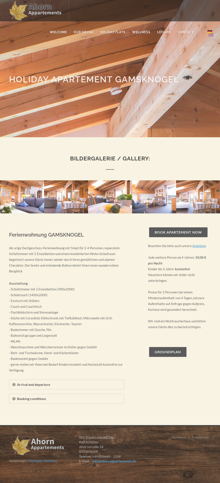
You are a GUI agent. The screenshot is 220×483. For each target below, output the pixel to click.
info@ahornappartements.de (113, 461)
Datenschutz (200, 437)
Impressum (179, 437)
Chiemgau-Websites (42, 461)
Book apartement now (178, 232)
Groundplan (168, 352)
